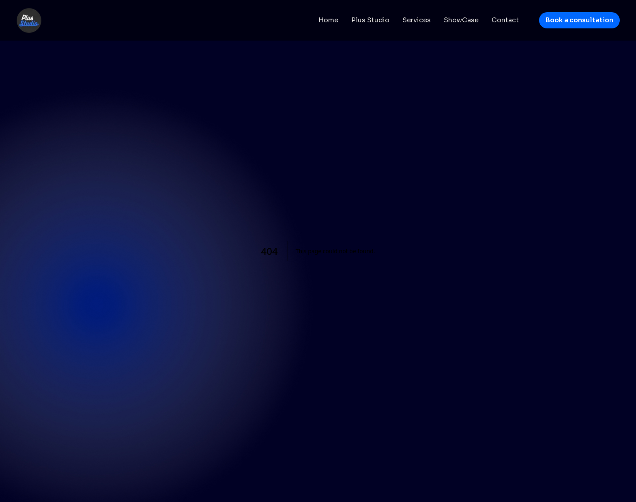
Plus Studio (370, 20)
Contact (505, 20)
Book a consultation (579, 20)
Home (328, 20)
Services (416, 20)
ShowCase (461, 20)
